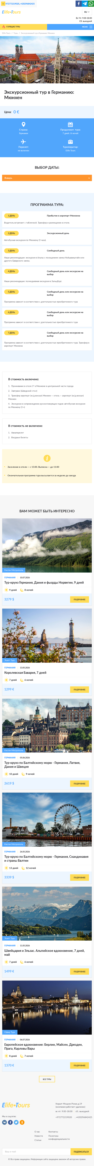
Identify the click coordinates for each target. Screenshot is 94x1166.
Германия (10, 578)
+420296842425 (27, 4)
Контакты (53, 1132)
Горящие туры (11, 26)
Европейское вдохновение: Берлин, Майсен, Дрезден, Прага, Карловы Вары (43, 1046)
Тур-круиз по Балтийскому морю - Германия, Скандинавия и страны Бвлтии (46, 858)
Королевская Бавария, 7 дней (25, 672)
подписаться (81, 1152)
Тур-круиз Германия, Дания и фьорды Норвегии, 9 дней (44, 582)
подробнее (79, 600)
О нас (37, 1132)
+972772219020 (12, 4)
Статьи (37, 1140)
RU (85, 12)
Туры (16, 33)
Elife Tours (6, 33)
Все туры (47, 1079)
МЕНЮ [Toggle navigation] (87, 27)
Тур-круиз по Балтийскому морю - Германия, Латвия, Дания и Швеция (42, 764)
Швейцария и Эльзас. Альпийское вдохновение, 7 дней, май (44, 952)
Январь (8, 178)
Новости (38, 1136)
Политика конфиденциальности (54, 1137)
